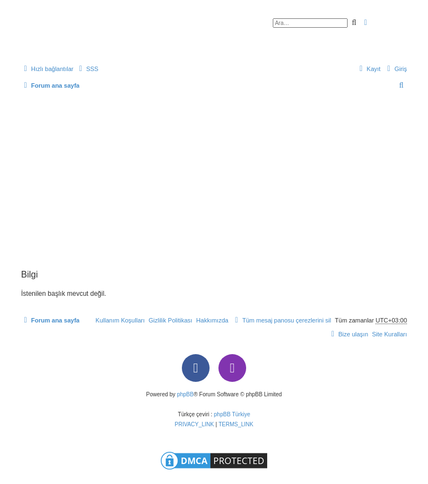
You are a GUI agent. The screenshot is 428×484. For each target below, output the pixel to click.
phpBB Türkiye (232, 414)
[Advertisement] (214, 186)
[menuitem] (87, 68)
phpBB (185, 394)
